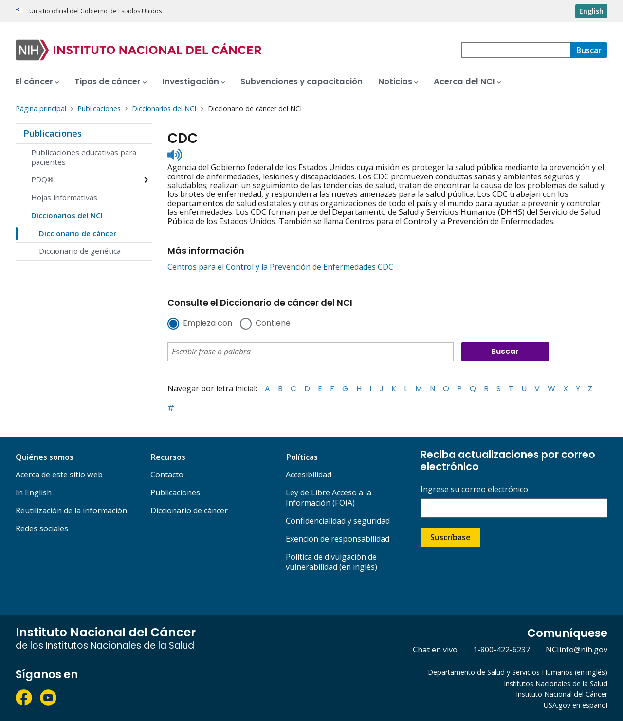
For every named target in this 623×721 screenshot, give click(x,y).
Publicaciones (52, 133)
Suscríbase (450, 537)
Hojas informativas (64, 197)
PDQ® (42, 179)
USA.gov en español (575, 705)
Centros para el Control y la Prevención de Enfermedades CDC (280, 267)
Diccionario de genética (80, 251)
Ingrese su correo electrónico (474, 489)
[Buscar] (588, 50)
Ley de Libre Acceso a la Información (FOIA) (328, 497)
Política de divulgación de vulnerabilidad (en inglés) (331, 561)
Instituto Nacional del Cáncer (561, 694)
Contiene (273, 324)
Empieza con (207, 324)
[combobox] (515, 50)
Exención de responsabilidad (337, 538)
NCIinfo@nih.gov (576, 649)
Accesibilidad (308, 474)
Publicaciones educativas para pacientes (83, 157)
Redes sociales (42, 528)
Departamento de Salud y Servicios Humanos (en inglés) (517, 672)
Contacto (166, 474)
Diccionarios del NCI (67, 215)
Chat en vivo (435, 649)
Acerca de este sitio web (59, 474)
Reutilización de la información (71, 510)
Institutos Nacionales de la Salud (555, 683)
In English (34, 492)
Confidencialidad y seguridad (338, 520)
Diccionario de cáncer (77, 233)
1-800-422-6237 (501, 649)
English (591, 11)
